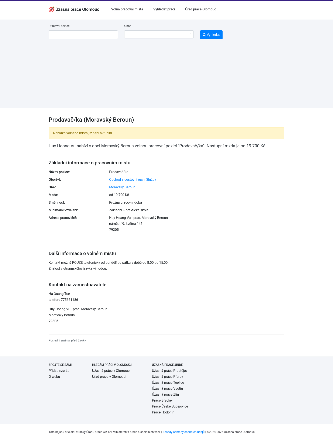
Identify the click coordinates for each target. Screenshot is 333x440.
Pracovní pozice (59, 26)
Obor (127, 26)
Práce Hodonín (163, 412)
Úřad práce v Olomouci (109, 377)
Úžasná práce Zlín (165, 394)
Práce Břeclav (162, 400)
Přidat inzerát (59, 371)
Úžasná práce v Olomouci (111, 371)
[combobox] (158, 34)
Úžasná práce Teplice (168, 383)
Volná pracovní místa (127, 9)
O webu (54, 377)
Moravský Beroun (122, 187)
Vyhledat (211, 35)
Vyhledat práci (164, 9)
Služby (151, 180)
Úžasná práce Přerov (167, 377)
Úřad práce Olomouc (200, 9)
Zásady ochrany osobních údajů (184, 432)
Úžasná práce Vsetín (167, 388)
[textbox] (132, 34)
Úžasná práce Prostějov (170, 371)
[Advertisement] (166, 78)
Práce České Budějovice (170, 406)
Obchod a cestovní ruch (127, 180)
